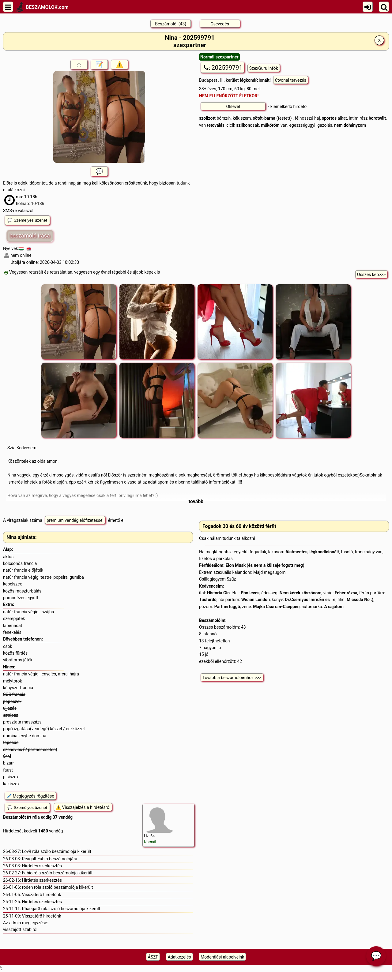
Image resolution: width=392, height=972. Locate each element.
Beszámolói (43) (170, 23)
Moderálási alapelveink (222, 957)
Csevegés (220, 23)
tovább (196, 501)
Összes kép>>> (371, 274)
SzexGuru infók (263, 68)
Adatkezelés (179, 957)
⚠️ (119, 64)
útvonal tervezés (290, 80)
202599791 (222, 67)
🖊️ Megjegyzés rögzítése (30, 796)
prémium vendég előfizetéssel (75, 520)
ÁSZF (153, 957)
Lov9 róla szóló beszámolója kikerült (56, 851)
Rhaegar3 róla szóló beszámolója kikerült (61, 908)
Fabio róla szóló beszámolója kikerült (57, 872)
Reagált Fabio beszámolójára (49, 858)
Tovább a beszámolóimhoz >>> (232, 677)
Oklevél (233, 106)
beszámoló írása (29, 235)
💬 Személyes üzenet (27, 220)
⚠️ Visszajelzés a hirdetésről (83, 807)
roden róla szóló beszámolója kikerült (57, 887)
